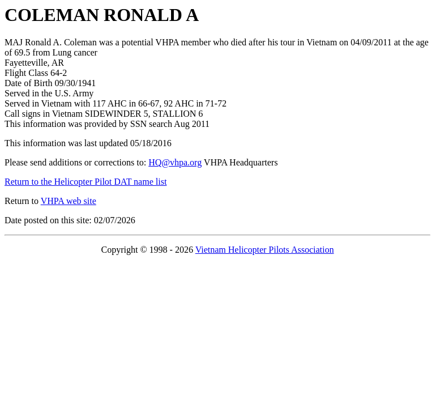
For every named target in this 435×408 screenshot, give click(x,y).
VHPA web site (68, 201)
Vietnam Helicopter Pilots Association (264, 249)
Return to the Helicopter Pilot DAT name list (86, 181)
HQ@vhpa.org (175, 162)
